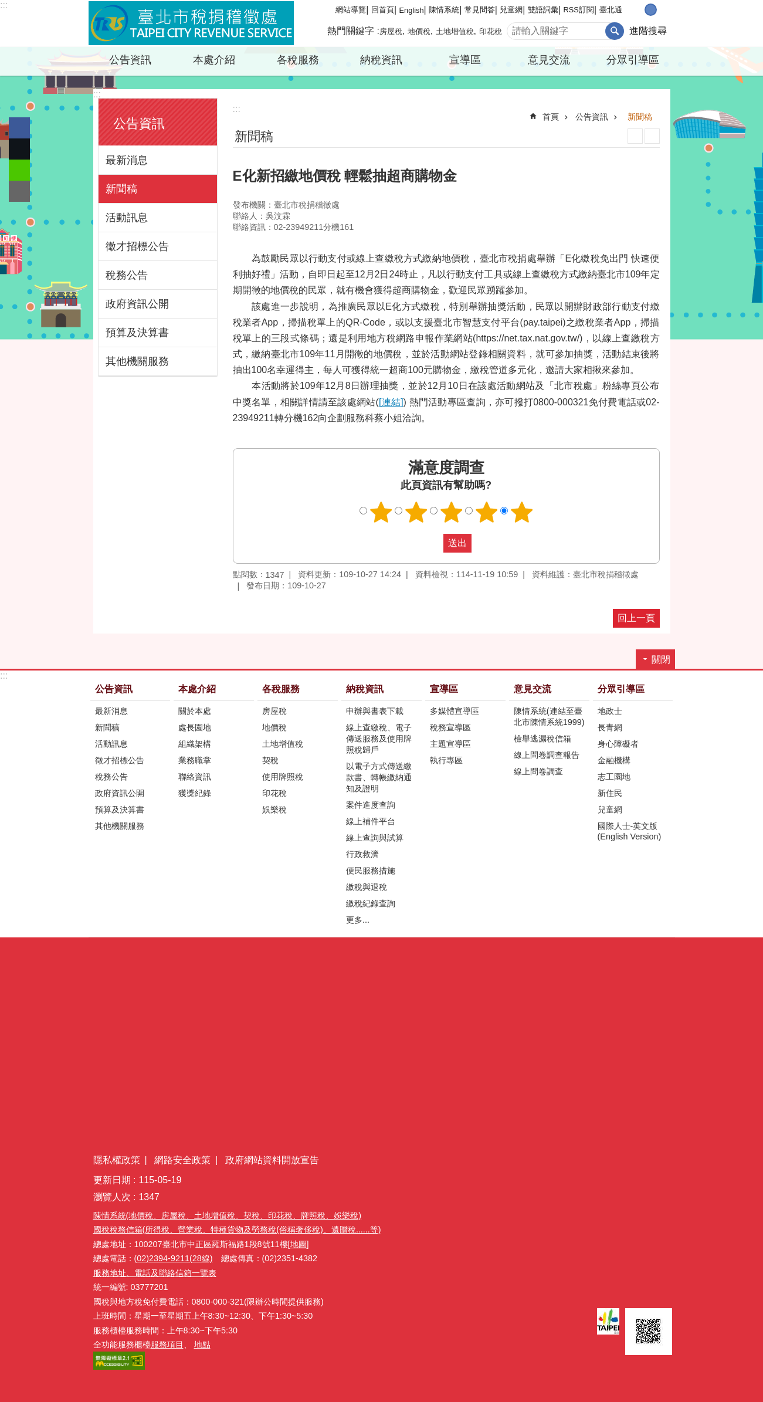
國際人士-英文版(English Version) (630, 831)
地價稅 (419, 31)
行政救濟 (362, 854)
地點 (202, 1344)
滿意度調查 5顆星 (521, 512)
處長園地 (194, 727)
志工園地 (614, 776)
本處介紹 (214, 60)
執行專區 (446, 760)
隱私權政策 (116, 1160)
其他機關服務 (137, 361)
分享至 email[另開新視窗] (19, 191)
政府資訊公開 (137, 304)
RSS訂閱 (579, 9)
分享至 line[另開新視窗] (19, 170)
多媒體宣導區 (454, 711)
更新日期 (112, 1180)
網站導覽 (350, 9)
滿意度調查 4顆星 (486, 512)
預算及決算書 (137, 332)
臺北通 (610, 9)
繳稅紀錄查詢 (370, 903)
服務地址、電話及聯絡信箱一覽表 (154, 1273)
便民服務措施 (370, 870)
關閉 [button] (661, 660)
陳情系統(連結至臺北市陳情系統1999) (549, 716)
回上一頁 (636, 618)
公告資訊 (130, 60)
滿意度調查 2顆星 (416, 512)
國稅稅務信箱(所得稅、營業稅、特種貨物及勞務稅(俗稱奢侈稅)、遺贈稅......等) (237, 1229)
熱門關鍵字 (350, 31)
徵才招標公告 (137, 246)
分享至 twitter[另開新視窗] (19, 149)
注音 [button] (652, 136)
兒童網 (511, 9)
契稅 (270, 760)
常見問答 (479, 9)
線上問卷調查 (538, 771)
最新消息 (127, 160)
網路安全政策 (182, 1160)
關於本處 (194, 711)
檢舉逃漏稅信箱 (542, 738)
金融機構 (614, 760)
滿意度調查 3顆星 (451, 512)
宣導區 (465, 60)
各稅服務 (298, 60)
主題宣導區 (450, 744)
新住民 (610, 793)
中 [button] (651, 10)
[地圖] (298, 1244)
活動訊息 (127, 217)
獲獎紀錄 (194, 793)
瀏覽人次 (112, 1197)
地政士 (610, 711)
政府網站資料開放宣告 (272, 1160)
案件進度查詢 (370, 805)
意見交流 (549, 60)
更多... (357, 919)
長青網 (610, 727)
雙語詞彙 (543, 9)
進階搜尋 (648, 31)
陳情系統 (444, 9)
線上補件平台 (370, 821)
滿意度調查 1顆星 (380, 512)
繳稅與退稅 (366, 887)
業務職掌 (194, 760)
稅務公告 (127, 275)
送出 (432, 543)
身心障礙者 (618, 744)
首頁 (550, 116)
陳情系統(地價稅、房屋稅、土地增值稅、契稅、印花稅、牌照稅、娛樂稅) (227, 1215)
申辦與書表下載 (374, 711)
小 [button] (638, 10)
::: (4, 5)
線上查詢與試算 (374, 837)
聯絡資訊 (194, 776)
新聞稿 (121, 189)
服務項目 (167, 1344)
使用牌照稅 (282, 776)
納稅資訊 (381, 60)
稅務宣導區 (450, 727)
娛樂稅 (274, 809)
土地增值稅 (455, 31)
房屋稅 (390, 31)
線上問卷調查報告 (546, 755)
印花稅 (490, 31)
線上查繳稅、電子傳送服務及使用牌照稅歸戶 (379, 738)
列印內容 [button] (635, 136)
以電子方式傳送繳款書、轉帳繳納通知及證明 (379, 777)
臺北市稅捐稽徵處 (191, 23)
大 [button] (663, 10)
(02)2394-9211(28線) (173, 1258)
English (411, 10)
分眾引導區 (632, 60)
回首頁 (382, 9)
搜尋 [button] (614, 31)
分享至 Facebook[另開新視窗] (19, 127)
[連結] (391, 402)
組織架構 (194, 744)
